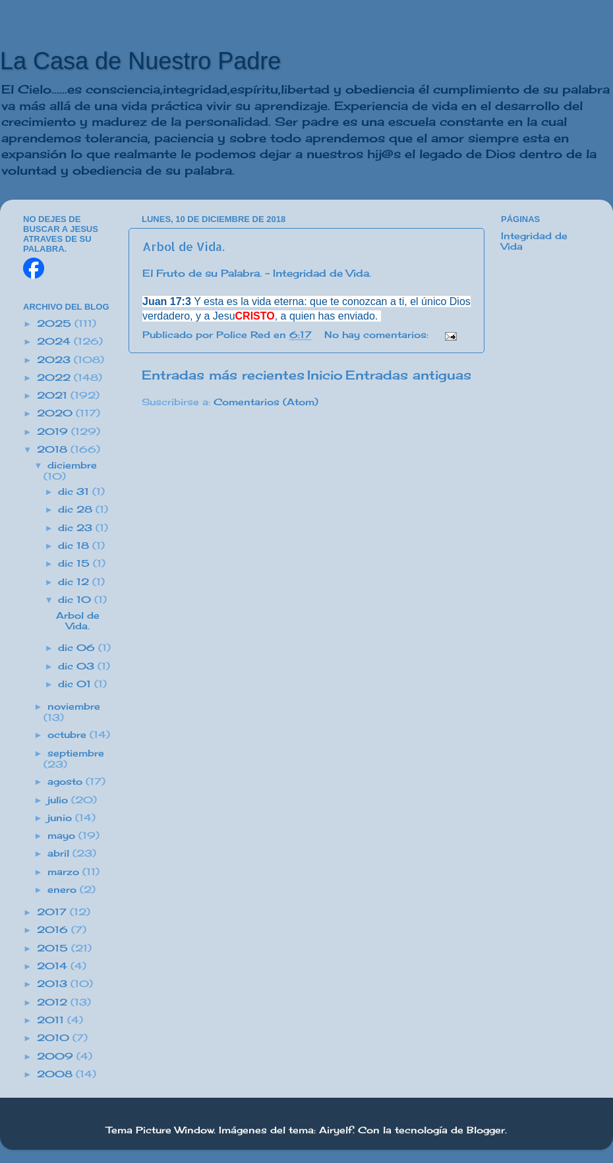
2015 (54, 948)
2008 (56, 1074)
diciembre (72, 465)
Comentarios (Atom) (266, 402)
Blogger (486, 1130)
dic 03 (78, 666)
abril (60, 853)
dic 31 (75, 491)
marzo (64, 871)
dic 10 (76, 599)
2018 (54, 449)
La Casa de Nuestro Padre (140, 60)
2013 (54, 984)
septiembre (75, 753)
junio (61, 817)
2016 (54, 929)
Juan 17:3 (166, 301)
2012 (54, 1002)
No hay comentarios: (378, 334)
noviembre (73, 706)
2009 (56, 1056)
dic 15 (75, 563)
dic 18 (75, 545)
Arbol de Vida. (183, 246)
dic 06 (78, 647)
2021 (54, 395)
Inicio (325, 375)
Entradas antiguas (408, 375)
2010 (55, 1038)
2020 (56, 413)
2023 (55, 360)
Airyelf (336, 1130)
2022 (55, 377)
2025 (55, 323)
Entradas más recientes (223, 375)
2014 (54, 966)
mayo (62, 835)
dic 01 (76, 684)
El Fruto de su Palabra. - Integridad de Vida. (256, 273)
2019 (54, 431)
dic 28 (77, 509)
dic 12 (75, 582)
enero (63, 889)
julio (59, 800)
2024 (55, 341)
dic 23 (77, 528)
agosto (66, 781)
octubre (68, 734)
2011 (52, 1020)
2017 (53, 912)
